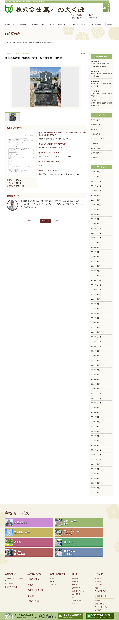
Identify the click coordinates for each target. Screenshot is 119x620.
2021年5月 (94, 416)
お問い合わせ (99, 578)
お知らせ (99, 548)
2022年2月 (94, 374)
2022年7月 (94, 350)
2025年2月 (94, 214)
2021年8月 (94, 402)
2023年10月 (95, 280)
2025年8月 (94, 191)
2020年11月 (95, 445)
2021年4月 (94, 421)
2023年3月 (94, 313)
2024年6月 (94, 242)
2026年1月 (94, 167)
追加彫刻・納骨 (34, 548)
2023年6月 (94, 299)
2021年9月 (94, 398)
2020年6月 (94, 468)
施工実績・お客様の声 (16, 33)
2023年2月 (94, 318)
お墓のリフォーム (78, 16)
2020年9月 (94, 454)
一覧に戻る (46, 212)
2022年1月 (94, 379)
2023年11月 (95, 275)
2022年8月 (94, 346)
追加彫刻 (94, 115)
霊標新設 (94, 148)
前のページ (30, 212)
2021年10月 (95, 393)
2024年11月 (95, 224)
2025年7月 (94, 195)
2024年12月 (95, 219)
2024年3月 (94, 256)
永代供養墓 (94, 134)
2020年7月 (94, 463)
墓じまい (94, 139)
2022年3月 (94, 369)
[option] (45, 78)
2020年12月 (95, 440)
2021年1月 (94, 435)
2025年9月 (94, 186)
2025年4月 (94, 205)
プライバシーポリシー (102, 581)
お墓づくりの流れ (11, 561)
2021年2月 (94, 430)
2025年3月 (94, 210)
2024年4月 (94, 252)
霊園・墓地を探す (58, 548)
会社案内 (98, 575)
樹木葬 (93, 120)
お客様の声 (94, 125)
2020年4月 (94, 477)
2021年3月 (94, 426)
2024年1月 (94, 266)
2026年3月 (94, 162)
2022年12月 (95, 327)
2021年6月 (94, 412)
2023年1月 (94, 322)
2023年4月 (94, 308)
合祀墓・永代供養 (35, 565)
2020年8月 (94, 459)
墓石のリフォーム (96, 130)
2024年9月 (94, 233)
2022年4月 (94, 365)
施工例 (75, 548)
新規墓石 (94, 111)
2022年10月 (95, 336)
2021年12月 (95, 383)
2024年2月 (94, 261)
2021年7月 (94, 407)
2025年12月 (95, 172)
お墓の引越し (95, 144)
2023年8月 (94, 289)
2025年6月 (94, 200)
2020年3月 (94, 482)
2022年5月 (94, 360)
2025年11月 (95, 177)
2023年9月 (94, 285)
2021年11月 (95, 388)
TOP (6, 33)
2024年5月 (94, 247)
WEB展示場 (9, 558)
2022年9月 (94, 341)
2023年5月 (94, 304)
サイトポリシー (100, 585)
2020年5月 (94, 473)
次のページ (61, 212)
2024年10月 (95, 228)
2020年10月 (95, 449)
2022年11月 (95, 332)
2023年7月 (94, 294)
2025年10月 (95, 181)
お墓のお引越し (34, 576)
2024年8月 (94, 238)
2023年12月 (95, 271)
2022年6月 (94, 355)
